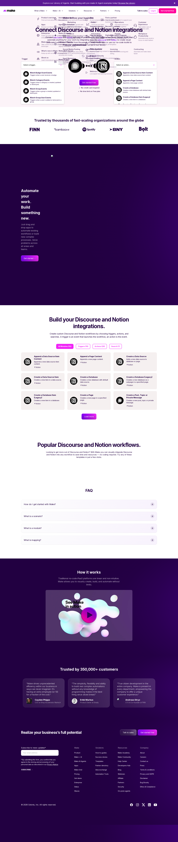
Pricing (117, 11)
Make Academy (124, 770)
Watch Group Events (38, 89)
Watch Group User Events (40, 98)
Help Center (122, 778)
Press (142, 783)
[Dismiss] (174, 3)
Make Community (124, 774)
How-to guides (101, 770)
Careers (143, 774)
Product (77, 770)
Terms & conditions (147, 787)
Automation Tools (102, 791)
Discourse (58, 37)
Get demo (78, 795)
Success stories (101, 774)
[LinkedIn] (149, 822)
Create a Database (130, 88)
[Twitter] (143, 822)
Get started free (167, 11)
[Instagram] (137, 822)
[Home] (9, 11)
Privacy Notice (52, 782)
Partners (121, 800)
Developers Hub (124, 783)
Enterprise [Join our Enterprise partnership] (78, 800)
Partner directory (101, 783)
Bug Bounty (144, 800)
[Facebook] (131, 822)
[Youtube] (155, 822)
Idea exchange (101, 787)
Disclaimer (144, 795)
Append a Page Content (132, 80)
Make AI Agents (80, 778)
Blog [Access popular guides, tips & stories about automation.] (119, 787)
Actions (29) (100, 346)
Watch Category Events (39, 80)
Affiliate (120, 795)
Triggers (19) (83, 346)
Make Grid (78, 787)
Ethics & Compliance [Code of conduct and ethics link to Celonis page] (147, 804)
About (142, 770)
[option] (42, 74)
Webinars (121, 791)
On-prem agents (124, 808)
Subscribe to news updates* (33, 765)
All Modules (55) (64, 346)
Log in (153, 11)
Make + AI (78, 774)
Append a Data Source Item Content (138, 73)
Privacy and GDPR (147, 791)
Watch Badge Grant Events (41, 73)
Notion (69, 37)
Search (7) (115, 346)
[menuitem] (40, 11)
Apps (76, 783)
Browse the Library (126, 3)
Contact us (144, 778)
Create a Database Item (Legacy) (136, 97)
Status (76, 804)
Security (121, 804)
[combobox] (23, 65)
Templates (99, 778)
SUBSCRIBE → (27, 787)
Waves (76, 808)
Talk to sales (142, 11)
